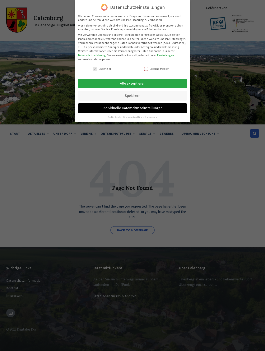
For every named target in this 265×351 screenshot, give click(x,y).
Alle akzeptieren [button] (132, 66)
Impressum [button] (152, 100)
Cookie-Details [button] (114, 100)
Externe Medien (156, 52)
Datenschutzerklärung (92, 38)
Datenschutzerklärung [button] (134, 100)
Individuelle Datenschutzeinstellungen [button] (132, 91)
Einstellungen (165, 38)
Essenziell (102, 52)
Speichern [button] (132, 78)
